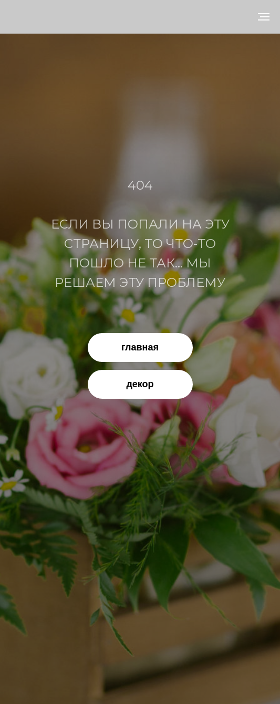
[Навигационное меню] (263, 16)
